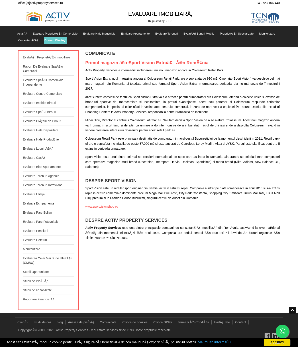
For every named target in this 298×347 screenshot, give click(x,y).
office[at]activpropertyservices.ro (40, 3)
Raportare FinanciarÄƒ (38, 299)
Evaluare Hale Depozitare (41, 130)
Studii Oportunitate (36, 272)
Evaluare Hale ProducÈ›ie (41, 139)
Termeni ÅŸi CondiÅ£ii (193, 322)
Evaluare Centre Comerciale (42, 93)
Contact (240, 322)
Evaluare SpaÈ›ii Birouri (39, 112)
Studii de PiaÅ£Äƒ (35, 281)
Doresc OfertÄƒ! (55, 40)
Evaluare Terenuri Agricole (41, 176)
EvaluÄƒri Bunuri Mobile (199, 33)
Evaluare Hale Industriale (99, 33)
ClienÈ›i (22, 322)
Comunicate (108, 322)
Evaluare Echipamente (38, 203)
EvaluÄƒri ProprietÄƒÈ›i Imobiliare (46, 57)
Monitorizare (267, 33)
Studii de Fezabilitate (37, 290)
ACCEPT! (277, 342)
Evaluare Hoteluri (35, 240)
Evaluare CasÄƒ (34, 157)
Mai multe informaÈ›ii (214, 342)
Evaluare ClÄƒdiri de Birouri (42, 121)
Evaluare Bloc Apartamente (42, 167)
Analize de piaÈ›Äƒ (81, 322)
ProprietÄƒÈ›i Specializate (237, 33)
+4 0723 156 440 (268, 3)
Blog (60, 322)
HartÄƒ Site (222, 322)
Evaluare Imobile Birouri (39, 103)
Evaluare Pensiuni (35, 231)
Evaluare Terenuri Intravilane (43, 185)
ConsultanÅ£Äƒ (28, 40)
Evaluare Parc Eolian (37, 212)
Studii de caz (42, 322)
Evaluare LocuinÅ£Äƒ (38, 148)
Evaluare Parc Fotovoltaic (41, 221)
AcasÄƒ (22, 33)
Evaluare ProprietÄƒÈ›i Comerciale (55, 33)
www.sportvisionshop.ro (101, 206)
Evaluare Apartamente (135, 33)
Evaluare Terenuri (166, 33)
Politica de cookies (134, 322)
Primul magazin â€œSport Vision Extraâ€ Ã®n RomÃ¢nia (146, 62)
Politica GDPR (162, 322)
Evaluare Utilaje (34, 194)
